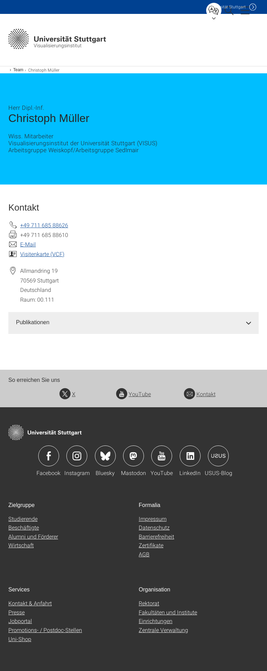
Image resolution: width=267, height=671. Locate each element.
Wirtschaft (21, 545)
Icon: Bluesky (105, 455)
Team (18, 69)
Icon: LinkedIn (190, 455)
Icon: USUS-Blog (218, 455)
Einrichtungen (155, 620)
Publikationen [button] (32, 322)
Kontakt (200, 394)
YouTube (133, 394)
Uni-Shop (19, 639)
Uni (227, 6)
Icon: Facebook (48, 455)
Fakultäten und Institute (168, 612)
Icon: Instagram (76, 455)
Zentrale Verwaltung (163, 629)
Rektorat (149, 603)
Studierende (23, 518)
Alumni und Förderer (33, 536)
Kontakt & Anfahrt (30, 603)
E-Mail (28, 244)
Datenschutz (154, 527)
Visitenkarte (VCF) (42, 253)
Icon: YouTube (161, 455)
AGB (144, 554)
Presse (16, 612)
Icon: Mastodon (133, 455)
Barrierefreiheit (156, 536)
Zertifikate (151, 545)
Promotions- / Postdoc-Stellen (45, 629)
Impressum (153, 518)
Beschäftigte (23, 527)
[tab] (133, 322)
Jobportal (20, 620)
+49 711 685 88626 (44, 225)
